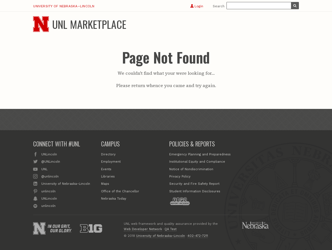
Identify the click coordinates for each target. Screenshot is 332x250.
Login (196, 6)
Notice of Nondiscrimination (191, 169)
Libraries (108, 176)
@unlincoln (50, 176)
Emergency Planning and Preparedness (200, 154)
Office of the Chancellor (120, 191)
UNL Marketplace (89, 24)
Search (219, 6)
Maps (105, 184)
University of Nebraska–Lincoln (63, 6)
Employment (111, 161)
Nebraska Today (113, 198)
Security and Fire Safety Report (194, 184)
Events (106, 169)
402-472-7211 (197, 236)
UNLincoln (49, 154)
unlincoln (48, 191)
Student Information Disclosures (194, 191)
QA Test (170, 229)
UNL (44, 169)
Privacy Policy (180, 176)
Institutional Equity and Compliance (197, 161)
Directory (108, 154)
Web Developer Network (143, 229)
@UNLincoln (50, 161)
